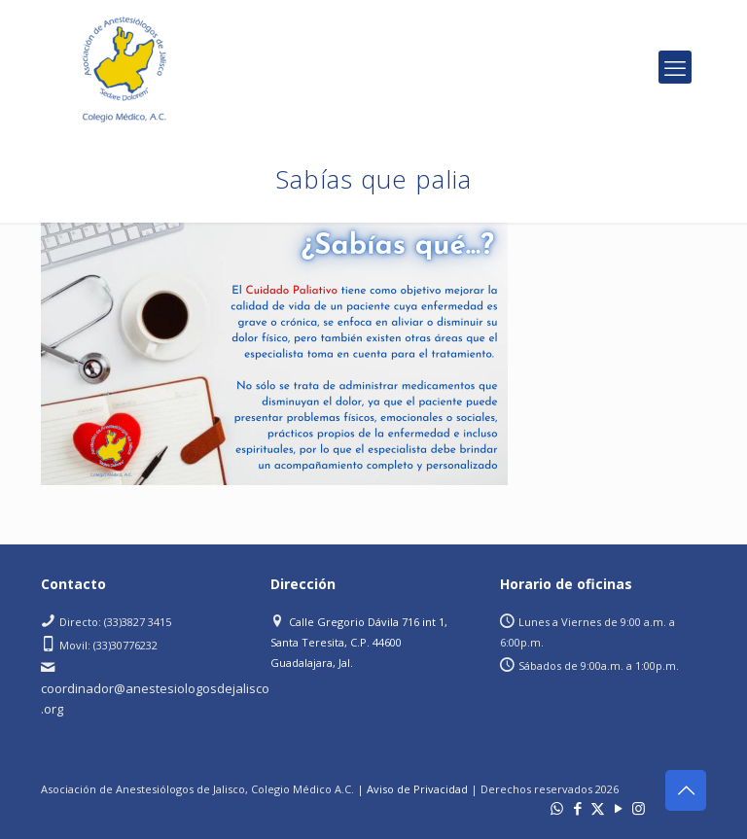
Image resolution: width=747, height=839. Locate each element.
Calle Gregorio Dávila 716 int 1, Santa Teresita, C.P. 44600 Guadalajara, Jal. (358, 642)
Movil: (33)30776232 (108, 645)
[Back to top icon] (685, 790)
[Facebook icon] (577, 808)
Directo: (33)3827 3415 (115, 621)
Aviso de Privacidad (417, 789)
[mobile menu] (675, 67)
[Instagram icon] (638, 808)
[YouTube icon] (618, 808)
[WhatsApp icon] (557, 808)
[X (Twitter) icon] (597, 808)
